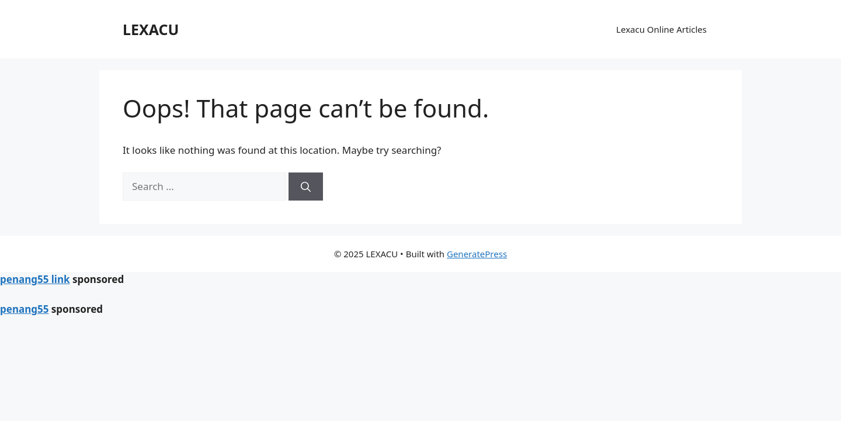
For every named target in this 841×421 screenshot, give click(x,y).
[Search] (306, 186)
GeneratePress (477, 254)
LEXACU (151, 29)
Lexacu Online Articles (661, 29)
